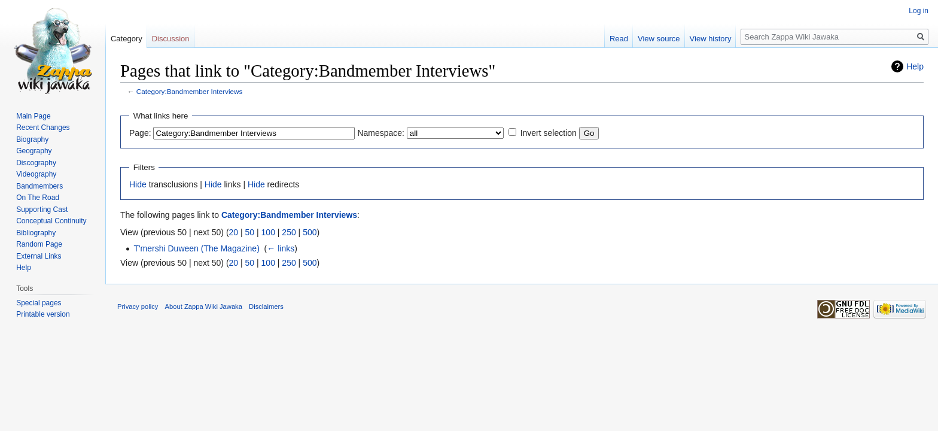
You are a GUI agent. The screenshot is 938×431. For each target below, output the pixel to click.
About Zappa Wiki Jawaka (203, 306)
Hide (138, 184)
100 (268, 232)
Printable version (42, 314)
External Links (38, 256)
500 (309, 232)
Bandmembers (39, 186)
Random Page (39, 244)
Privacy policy (137, 306)
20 (234, 232)
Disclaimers (266, 306)
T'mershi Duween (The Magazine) (196, 248)
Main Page (33, 116)
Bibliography (36, 233)
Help (915, 66)
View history (711, 38)
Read (619, 38)
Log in (918, 11)
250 (289, 232)
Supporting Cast (42, 209)
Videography (36, 174)
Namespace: (380, 133)
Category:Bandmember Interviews (189, 91)
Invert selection (548, 133)
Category (126, 38)
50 (250, 232)
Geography (33, 151)
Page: (140, 133)
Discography (36, 163)
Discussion (171, 38)
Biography (32, 139)
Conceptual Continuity (51, 221)
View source (659, 38)
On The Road (37, 197)
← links (280, 248)
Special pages (38, 303)
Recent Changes (42, 127)
